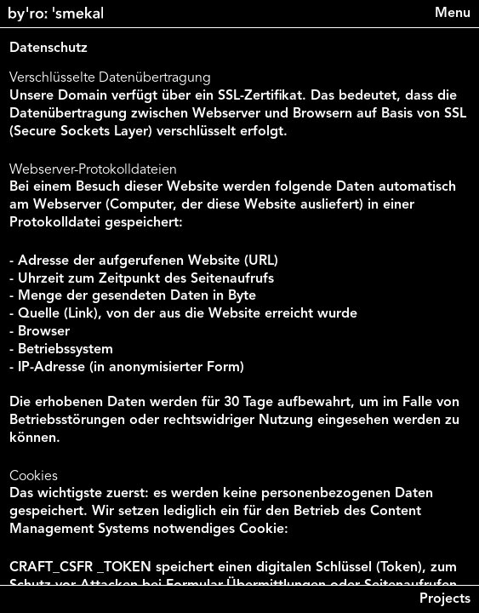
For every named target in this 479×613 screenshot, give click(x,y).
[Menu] (452, 13)
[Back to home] (56, 14)
